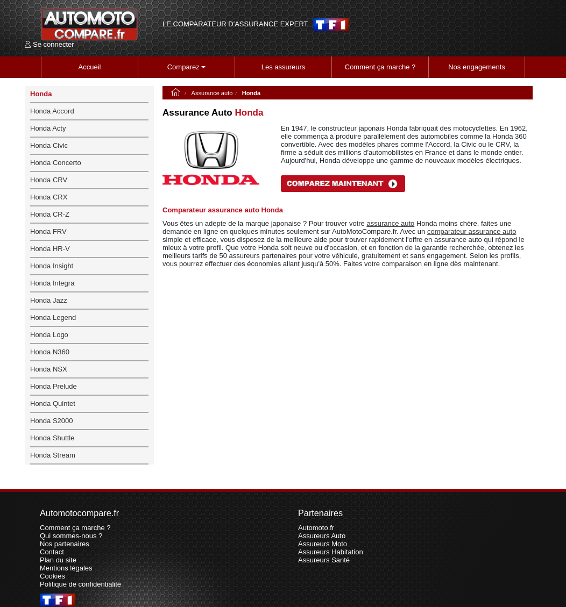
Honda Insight (51, 266)
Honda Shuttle (52, 438)
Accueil (90, 67)
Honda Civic (49, 145)
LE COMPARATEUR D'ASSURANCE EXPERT (235, 24)
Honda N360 (49, 352)
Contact (52, 552)
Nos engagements (476, 67)
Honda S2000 (51, 421)
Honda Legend (53, 317)
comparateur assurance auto (471, 231)
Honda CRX (48, 197)
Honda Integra (52, 283)
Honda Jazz (48, 300)
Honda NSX (48, 369)
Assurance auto (212, 93)
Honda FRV (48, 231)
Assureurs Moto (322, 544)
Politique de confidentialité (80, 584)
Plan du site (58, 560)
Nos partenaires (64, 544)
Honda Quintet (52, 403)
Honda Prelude (53, 386)
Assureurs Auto (321, 536)
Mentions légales (66, 568)
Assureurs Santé (324, 560)
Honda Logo (49, 335)
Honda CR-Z (49, 214)
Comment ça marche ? (380, 67)
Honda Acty (48, 128)
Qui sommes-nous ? (71, 536)
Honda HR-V (50, 249)
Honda (41, 94)
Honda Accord (52, 111)
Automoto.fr (316, 528)
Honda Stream (52, 455)
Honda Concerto (55, 163)
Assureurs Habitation (330, 552)
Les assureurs (283, 67)
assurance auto (390, 223)
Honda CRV (48, 180)
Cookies (52, 576)
